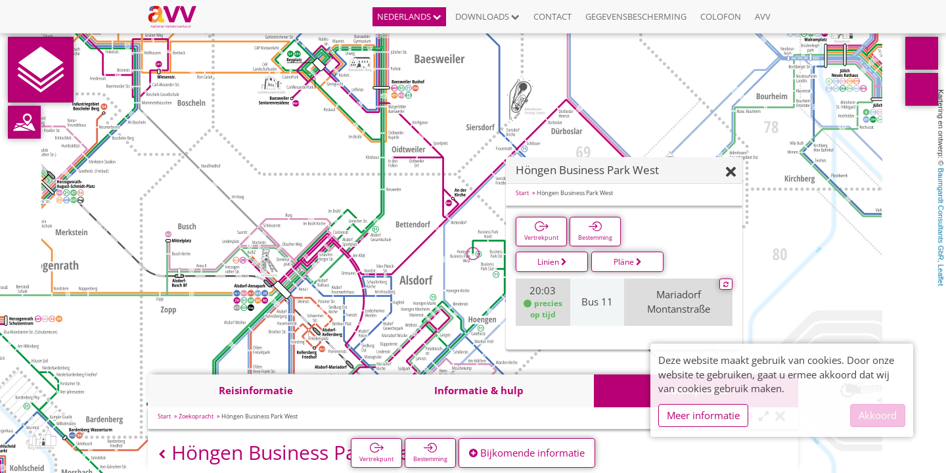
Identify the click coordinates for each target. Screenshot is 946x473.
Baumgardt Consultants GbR (941, 214)
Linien (552, 261)
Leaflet (941, 275)
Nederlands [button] (409, 16)
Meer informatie (703, 415)
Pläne (628, 261)
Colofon (720, 16)
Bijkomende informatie (527, 452)
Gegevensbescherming (636, 16)
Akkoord (878, 415)
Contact (552, 16)
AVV (763, 16)
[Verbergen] (731, 172)
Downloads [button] (487, 16)
